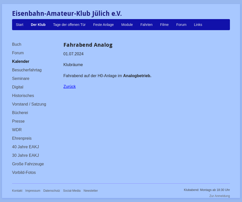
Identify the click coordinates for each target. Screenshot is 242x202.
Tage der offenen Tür (69, 25)
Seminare (20, 78)
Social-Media (71, 190)
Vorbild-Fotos (24, 172)
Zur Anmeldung (220, 196)
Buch (16, 44)
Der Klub (38, 25)
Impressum (32, 190)
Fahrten (146, 25)
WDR (17, 130)
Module (127, 25)
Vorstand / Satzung (29, 104)
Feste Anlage (103, 25)
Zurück (69, 86)
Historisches (23, 95)
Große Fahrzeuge (28, 164)
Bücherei (20, 113)
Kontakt (17, 190)
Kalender (20, 61)
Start (19, 25)
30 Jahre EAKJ (25, 155)
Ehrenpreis (21, 138)
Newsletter (91, 190)
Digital (17, 87)
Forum (181, 25)
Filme (164, 25)
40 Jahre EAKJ (25, 147)
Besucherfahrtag (27, 70)
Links (198, 25)
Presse (18, 121)
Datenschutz (51, 190)
